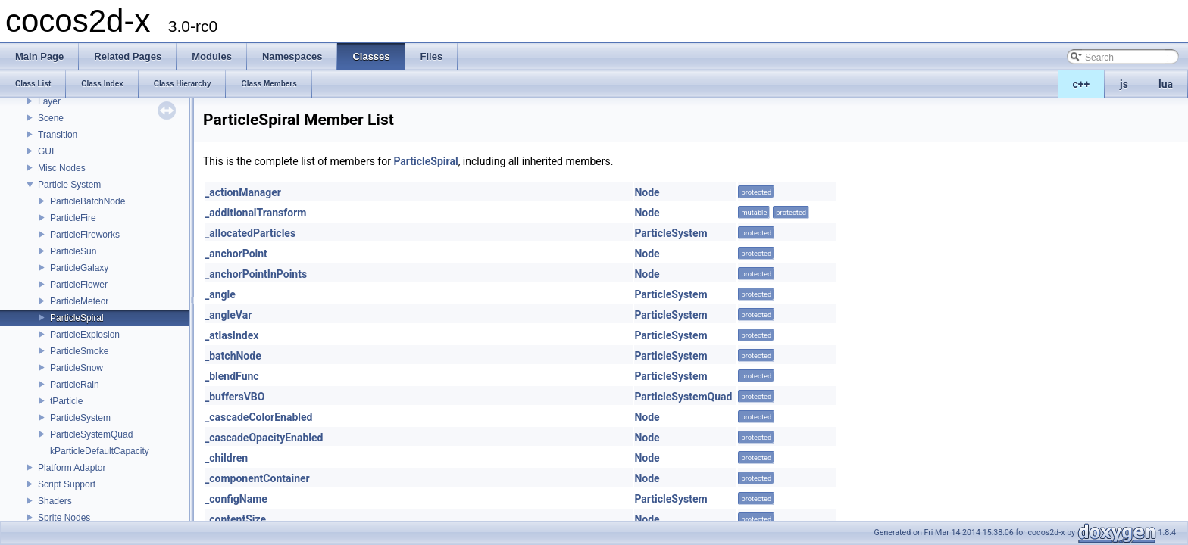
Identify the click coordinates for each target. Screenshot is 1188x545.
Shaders (55, 501)
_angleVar (228, 315)
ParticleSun (73, 251)
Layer (49, 101)
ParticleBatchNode (87, 201)
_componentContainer (257, 478)
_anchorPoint (236, 254)
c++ (1081, 84)
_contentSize (235, 519)
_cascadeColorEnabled (258, 417)
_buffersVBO (234, 397)
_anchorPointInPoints (256, 274)
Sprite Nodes (64, 517)
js (1124, 84)
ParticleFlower (79, 284)
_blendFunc (232, 376)
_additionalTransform (255, 213)
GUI (46, 151)
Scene (51, 118)
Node (646, 192)
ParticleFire (73, 218)
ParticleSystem (80, 418)
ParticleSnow (76, 368)
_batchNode (233, 356)
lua (1165, 84)
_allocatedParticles (250, 233)
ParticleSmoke (79, 351)
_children (226, 458)
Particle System (69, 184)
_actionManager (243, 192)
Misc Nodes (62, 168)
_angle (220, 294)
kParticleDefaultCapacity (99, 451)
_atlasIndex (231, 335)
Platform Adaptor (71, 467)
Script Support (66, 484)
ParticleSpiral (77, 318)
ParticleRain (74, 384)
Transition (57, 134)
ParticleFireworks (85, 234)
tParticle (66, 401)
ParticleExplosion (85, 334)
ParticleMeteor (79, 301)
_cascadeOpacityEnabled (264, 437)
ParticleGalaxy (79, 268)
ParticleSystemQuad (91, 434)
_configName (236, 499)
